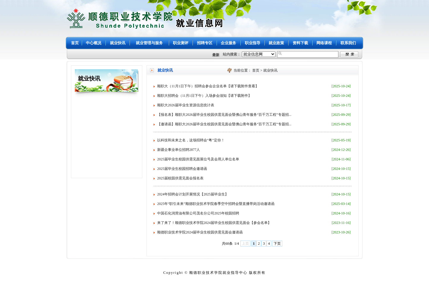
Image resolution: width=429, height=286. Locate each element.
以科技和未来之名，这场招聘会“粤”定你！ (191, 140)
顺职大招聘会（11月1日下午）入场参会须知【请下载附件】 (204, 96)
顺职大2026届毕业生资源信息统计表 (185, 105)
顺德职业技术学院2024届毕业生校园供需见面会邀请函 (200, 232)
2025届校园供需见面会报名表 (180, 178)
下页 (277, 243)
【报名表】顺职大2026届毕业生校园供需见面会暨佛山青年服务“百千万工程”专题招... (224, 115)
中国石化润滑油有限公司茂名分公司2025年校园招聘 (198, 213)
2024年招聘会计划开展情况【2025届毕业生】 (192, 194)
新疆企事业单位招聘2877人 (178, 150)
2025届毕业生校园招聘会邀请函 (182, 169)
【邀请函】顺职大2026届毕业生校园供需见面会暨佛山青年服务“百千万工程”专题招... (224, 124)
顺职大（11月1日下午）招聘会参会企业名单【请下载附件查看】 (208, 86)
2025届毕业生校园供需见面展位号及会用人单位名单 (198, 159)
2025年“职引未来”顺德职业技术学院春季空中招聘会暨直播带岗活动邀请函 (216, 204)
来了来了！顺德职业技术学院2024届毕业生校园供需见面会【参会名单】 (214, 223)
